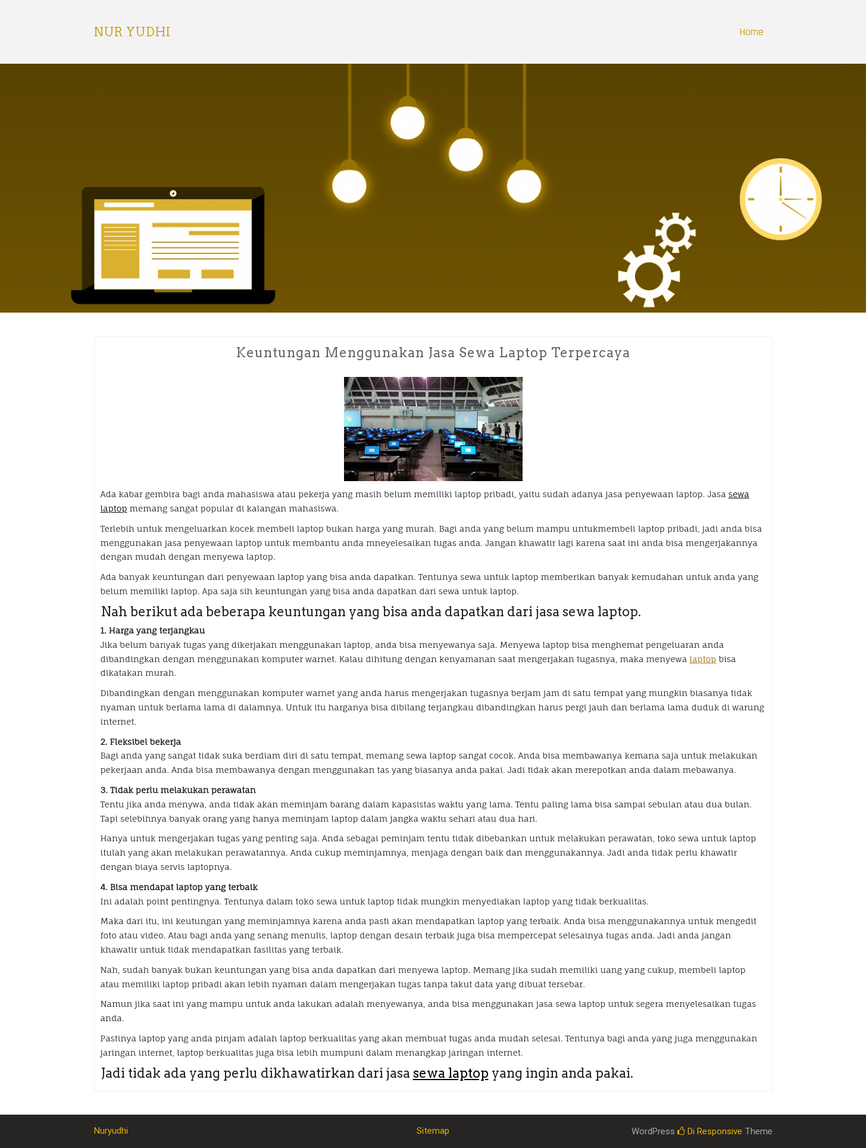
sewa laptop (451, 1073)
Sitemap (433, 1130)
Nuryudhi (111, 1130)
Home (751, 32)
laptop (702, 659)
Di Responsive (709, 1131)
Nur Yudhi (132, 32)
